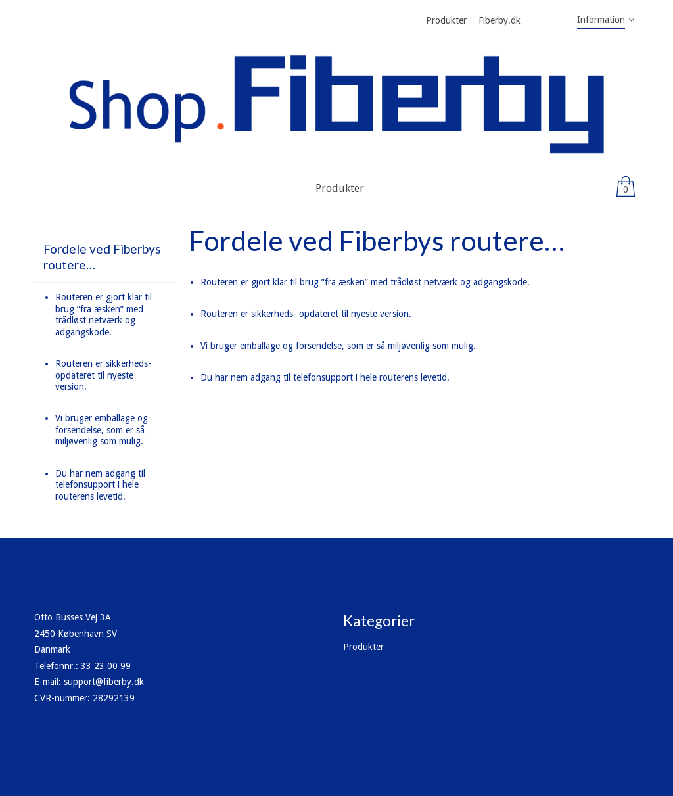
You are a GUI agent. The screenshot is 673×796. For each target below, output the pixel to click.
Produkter (363, 647)
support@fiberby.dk (104, 681)
